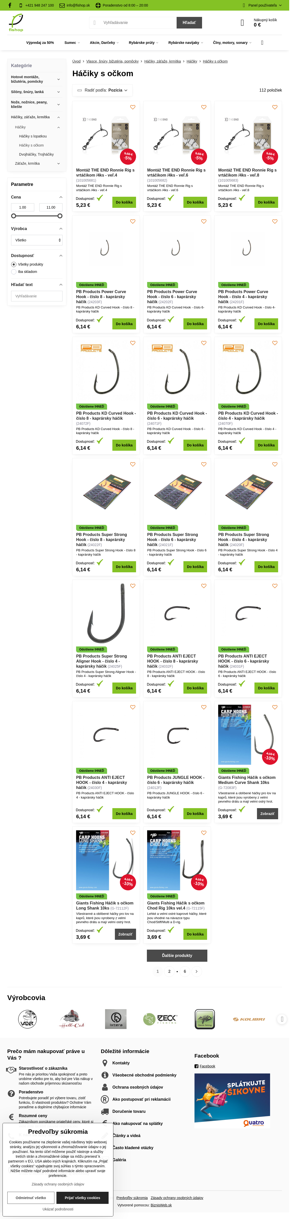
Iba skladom (24, 271)
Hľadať (189, 22)
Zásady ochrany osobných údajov (177, 1198)
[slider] (13, 215)
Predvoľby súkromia (132, 1198)
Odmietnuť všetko (31, 1198)
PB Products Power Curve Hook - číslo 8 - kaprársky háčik (101, 297)
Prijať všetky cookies (82, 1198)
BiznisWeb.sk (161, 1205)
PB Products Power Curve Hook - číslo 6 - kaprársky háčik (172, 297)
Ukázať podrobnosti (58, 1209)
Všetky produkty (27, 264)
